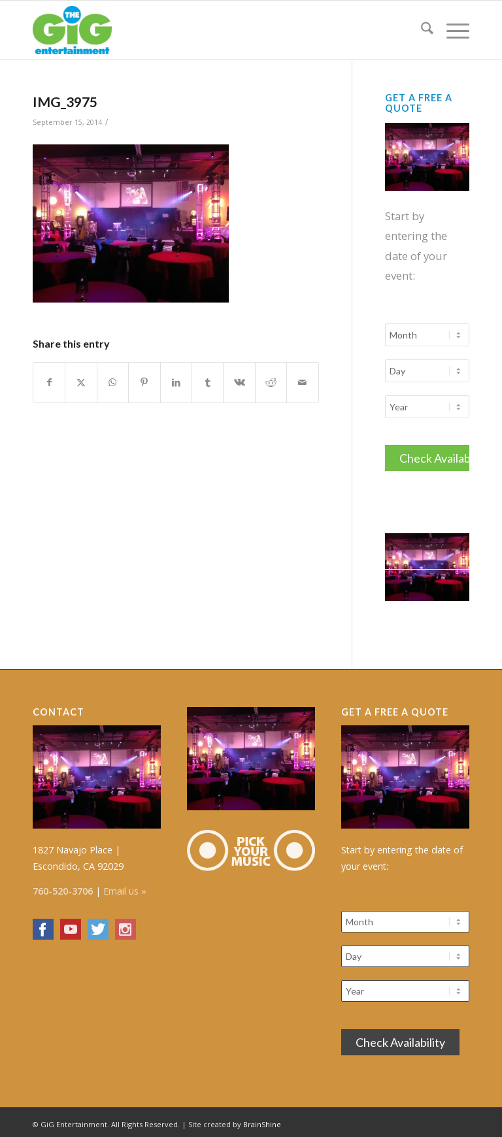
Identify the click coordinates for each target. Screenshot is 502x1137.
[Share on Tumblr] (207, 382)
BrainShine (262, 1120)
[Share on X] (80, 382)
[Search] (420, 30)
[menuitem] (420, 30)
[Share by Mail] (302, 382)
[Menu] (451, 30)
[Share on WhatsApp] (112, 382)
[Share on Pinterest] (144, 382)
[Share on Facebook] (49, 382)
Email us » (124, 887)
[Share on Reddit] (271, 382)
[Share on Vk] (239, 382)
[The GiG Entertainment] (72, 30)
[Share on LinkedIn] (176, 382)
